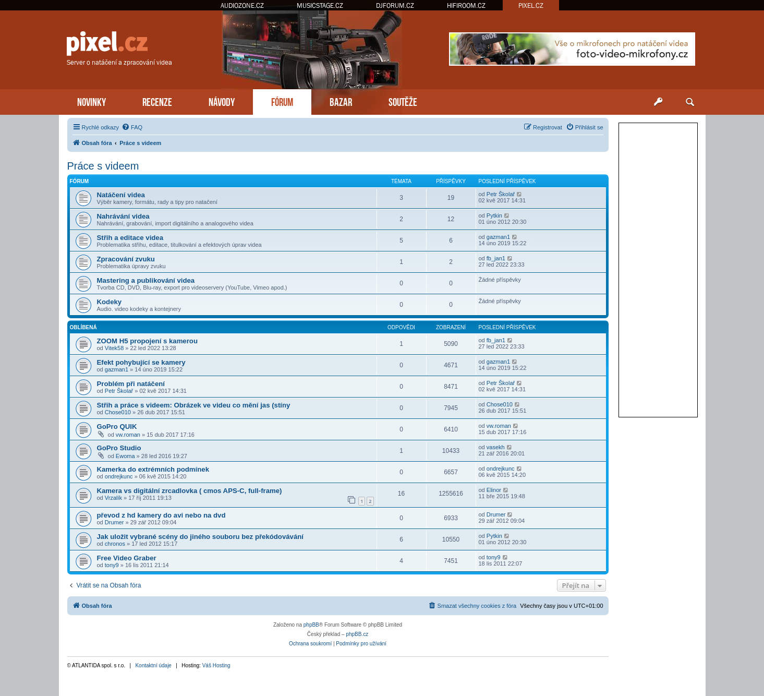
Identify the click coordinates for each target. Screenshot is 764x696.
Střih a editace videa (130, 238)
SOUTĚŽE (403, 100)
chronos (115, 544)
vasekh (496, 447)
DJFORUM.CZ (395, 5)
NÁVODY (222, 100)
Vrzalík (113, 498)
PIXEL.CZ (530, 5)
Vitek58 (114, 348)
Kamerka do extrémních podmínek (153, 469)
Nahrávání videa (123, 216)
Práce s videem (103, 166)
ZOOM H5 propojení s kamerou (147, 341)
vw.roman (128, 434)
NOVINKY (91, 100)
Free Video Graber (126, 558)
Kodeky (109, 302)
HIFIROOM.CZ (466, 5)
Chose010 (118, 412)
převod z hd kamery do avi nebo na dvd (161, 515)
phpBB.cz (357, 634)
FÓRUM (282, 100)
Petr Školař (501, 194)
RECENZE (157, 100)
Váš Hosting (216, 665)
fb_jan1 (496, 258)
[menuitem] (132, 127)
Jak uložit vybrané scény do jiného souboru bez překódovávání (200, 537)
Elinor (494, 490)
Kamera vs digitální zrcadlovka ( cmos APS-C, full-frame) (189, 491)
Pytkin (494, 215)
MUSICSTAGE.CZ (320, 5)
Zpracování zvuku (126, 259)
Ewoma (125, 456)
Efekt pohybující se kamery (141, 362)
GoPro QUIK (117, 426)
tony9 (112, 565)
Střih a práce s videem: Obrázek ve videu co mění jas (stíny (193, 405)
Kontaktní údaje (153, 665)
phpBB (311, 625)
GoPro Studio (119, 448)
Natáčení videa (121, 195)
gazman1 (498, 237)
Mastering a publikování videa (146, 280)
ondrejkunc (119, 476)
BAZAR (341, 100)
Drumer (114, 522)
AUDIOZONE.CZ (242, 5)
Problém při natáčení (131, 384)
